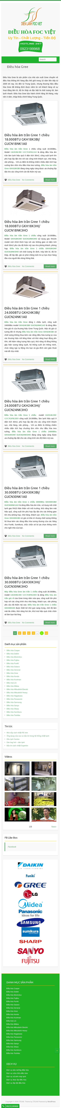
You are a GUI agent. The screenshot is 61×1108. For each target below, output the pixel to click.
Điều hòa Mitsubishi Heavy (17, 693)
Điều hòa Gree (14, 180)
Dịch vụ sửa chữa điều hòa (17, 1073)
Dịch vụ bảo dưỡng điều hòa (17, 1070)
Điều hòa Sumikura (14, 712)
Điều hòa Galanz (13, 667)
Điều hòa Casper (13, 650)
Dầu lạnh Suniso (13, 739)
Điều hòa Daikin (13, 654)
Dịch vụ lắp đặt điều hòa (15, 1083)
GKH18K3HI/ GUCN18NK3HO (24, 239)
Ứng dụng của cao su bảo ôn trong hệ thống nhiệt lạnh (28, 736)
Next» (53, 827)
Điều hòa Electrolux (14, 657)
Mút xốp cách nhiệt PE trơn (17, 733)
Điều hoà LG (11, 683)
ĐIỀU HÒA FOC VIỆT (32, 32)
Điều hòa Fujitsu (13, 660)
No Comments (28, 180)
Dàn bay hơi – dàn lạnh (16, 742)
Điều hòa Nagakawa (14, 696)
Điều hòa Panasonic (14, 699)
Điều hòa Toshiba (13, 715)
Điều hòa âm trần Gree (16, 322)
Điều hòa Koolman (14, 680)
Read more (50, 180)
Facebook (12, 847)
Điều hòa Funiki (13, 663)
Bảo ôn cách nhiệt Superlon (17, 746)
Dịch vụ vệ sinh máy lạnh (16, 1076)
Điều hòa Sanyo (13, 706)
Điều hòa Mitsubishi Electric (17, 689)
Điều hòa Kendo (13, 676)
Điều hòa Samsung (14, 702)
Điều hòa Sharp (13, 709)
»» (46, 633)
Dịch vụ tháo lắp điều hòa (16, 1080)
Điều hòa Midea (13, 686)
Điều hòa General (13, 670)
